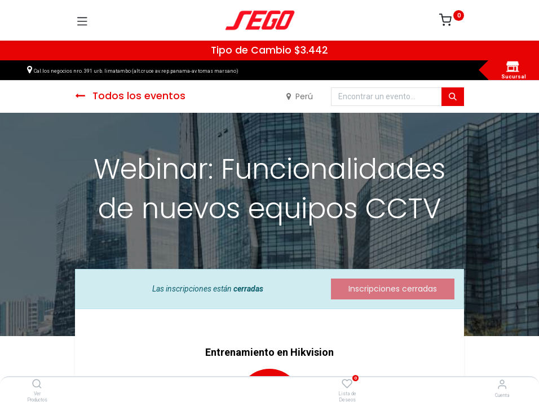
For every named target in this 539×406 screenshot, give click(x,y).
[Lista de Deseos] (347, 384)
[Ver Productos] (37, 384)
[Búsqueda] (452, 97)
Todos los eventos (130, 96)
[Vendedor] (502, 384)
